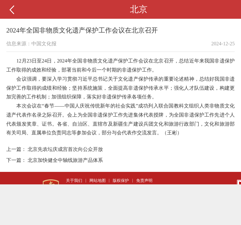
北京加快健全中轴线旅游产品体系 (65, 160)
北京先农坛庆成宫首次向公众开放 (65, 149)
